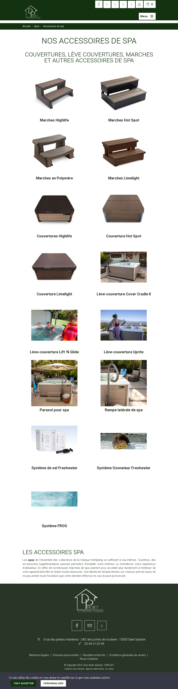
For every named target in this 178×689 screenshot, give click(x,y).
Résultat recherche (94, 655)
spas (31, 560)
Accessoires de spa (53, 26)
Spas (36, 26)
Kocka (101, 668)
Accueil (26, 26)
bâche (93, 572)
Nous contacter (89, 659)
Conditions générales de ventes (127, 655)
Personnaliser (53, 683)
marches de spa (79, 568)
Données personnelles (66, 655)
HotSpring (97, 560)
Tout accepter (23, 683)
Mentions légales (39, 655)
